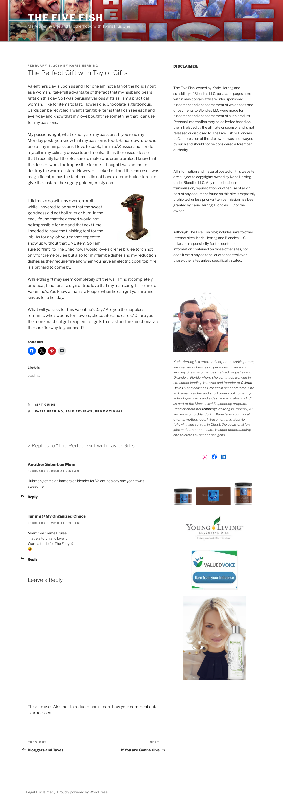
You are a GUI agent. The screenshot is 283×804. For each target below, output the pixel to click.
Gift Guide (45, 404)
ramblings (210, 409)
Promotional (109, 411)
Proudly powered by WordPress (82, 792)
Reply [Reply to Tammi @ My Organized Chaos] (33, 559)
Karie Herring (83, 65)
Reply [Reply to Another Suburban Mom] (33, 497)
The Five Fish (65, 17)
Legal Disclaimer (39, 792)
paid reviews (79, 411)
